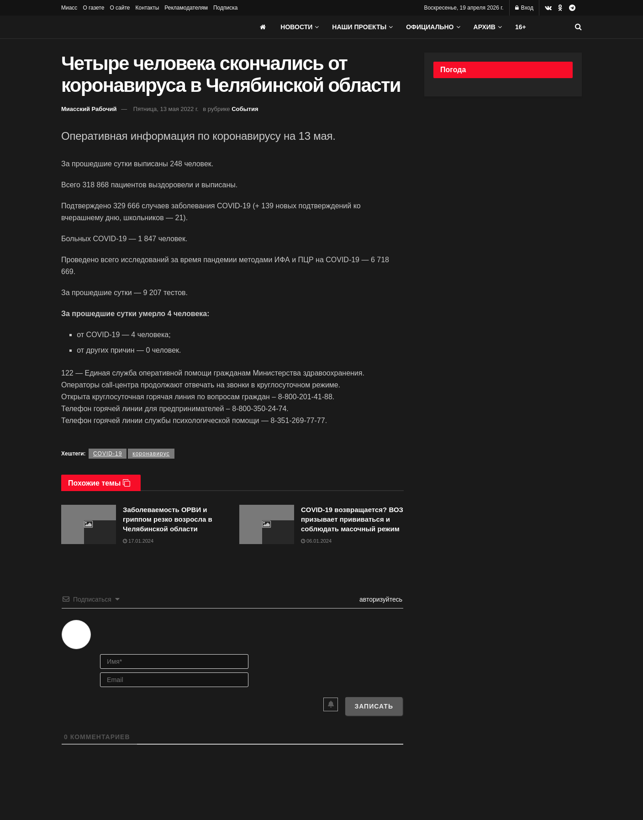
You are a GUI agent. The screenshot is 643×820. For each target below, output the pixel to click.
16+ (520, 27)
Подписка (225, 8)
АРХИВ (484, 27)
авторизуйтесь (380, 599)
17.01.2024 (138, 541)
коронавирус (150, 453)
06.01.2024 (316, 541)
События (245, 109)
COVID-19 (107, 453)
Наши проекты (359, 27)
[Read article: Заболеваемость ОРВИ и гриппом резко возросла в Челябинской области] (88, 524)
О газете (93, 8)
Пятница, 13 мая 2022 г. (166, 109)
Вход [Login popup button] (524, 8)
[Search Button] (578, 27)
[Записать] (373, 706)
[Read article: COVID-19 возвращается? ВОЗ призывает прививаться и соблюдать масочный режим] (266, 524)
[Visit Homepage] (129, 27)
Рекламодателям (186, 8)
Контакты (147, 8)
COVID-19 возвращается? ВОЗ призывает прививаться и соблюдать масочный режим (352, 519)
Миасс (69, 8)
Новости (296, 27)
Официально (429, 27)
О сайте (120, 8)
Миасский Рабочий (89, 109)
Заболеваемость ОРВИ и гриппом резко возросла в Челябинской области (167, 519)
